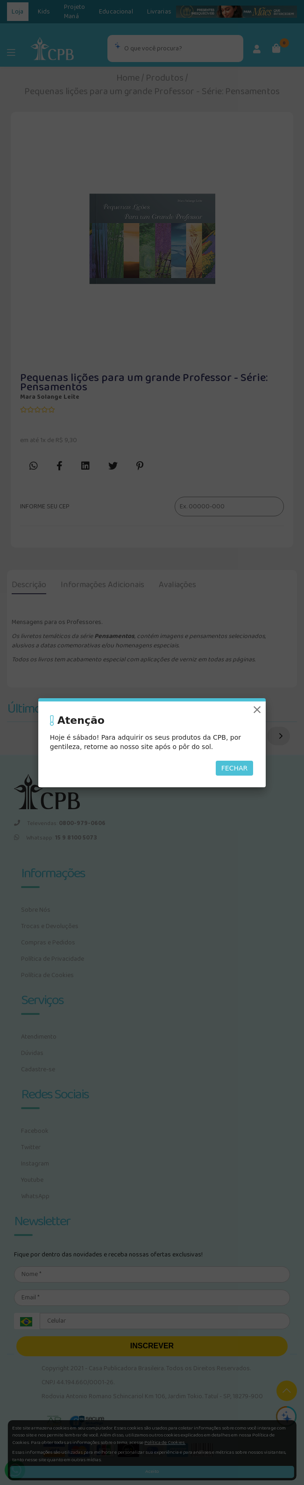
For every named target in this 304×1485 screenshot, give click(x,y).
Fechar (234, 768)
